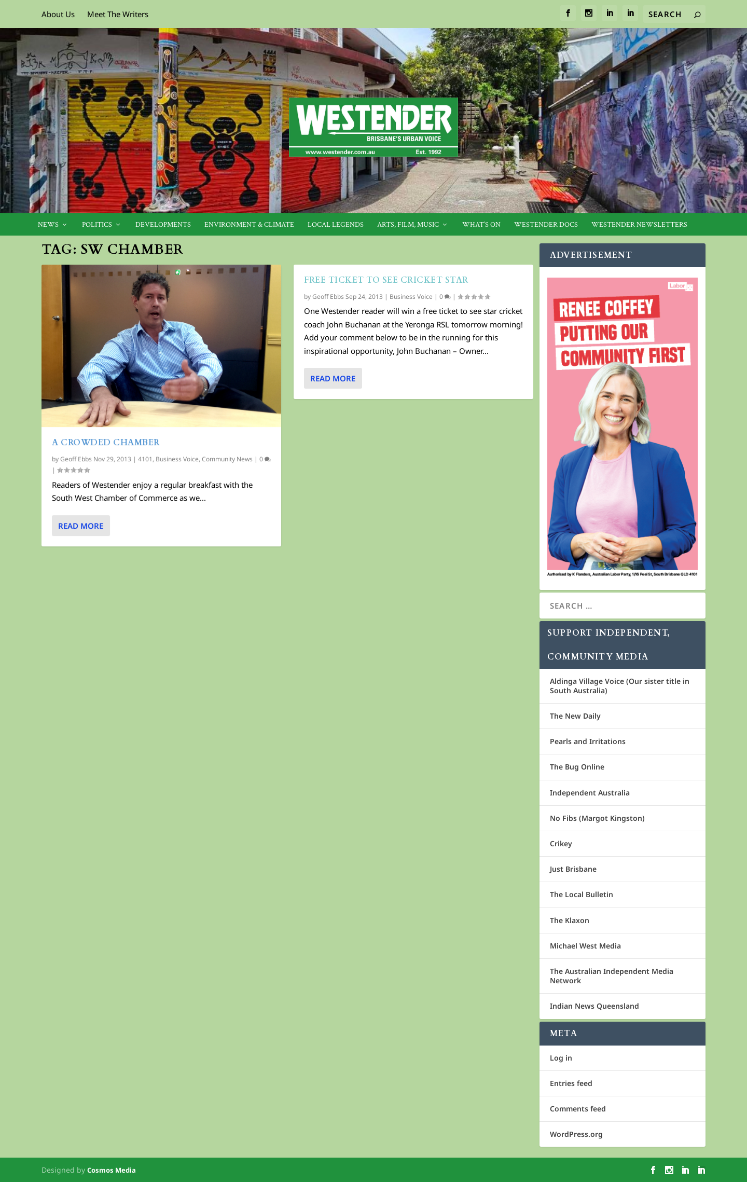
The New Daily (575, 716)
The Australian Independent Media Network (611, 975)
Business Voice (177, 458)
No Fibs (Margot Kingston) (597, 818)
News (48, 225)
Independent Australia (590, 793)
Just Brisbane (573, 869)
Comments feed (578, 1109)
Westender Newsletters (639, 225)
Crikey (561, 843)
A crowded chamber (106, 442)
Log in (561, 1058)
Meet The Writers (117, 14)
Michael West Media (585, 946)
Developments (163, 225)
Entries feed (571, 1083)
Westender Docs (546, 225)
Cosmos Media (111, 1170)
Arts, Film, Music (408, 225)
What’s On (481, 225)
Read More (80, 525)
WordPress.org (576, 1134)
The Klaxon (569, 920)
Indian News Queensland (594, 1006)
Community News (227, 458)
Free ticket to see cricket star (386, 280)
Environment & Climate (249, 225)
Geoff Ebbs (76, 458)
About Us (58, 14)
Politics (97, 225)
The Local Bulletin (581, 894)
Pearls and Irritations (588, 741)
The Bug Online (577, 767)
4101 (145, 458)
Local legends (336, 225)
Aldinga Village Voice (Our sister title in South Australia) (619, 685)
